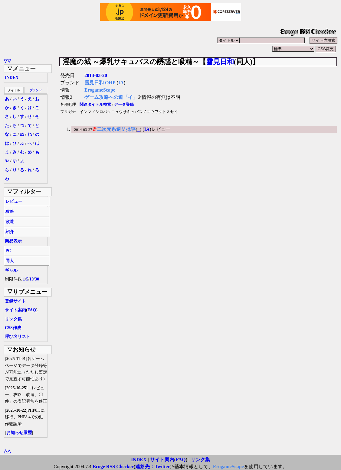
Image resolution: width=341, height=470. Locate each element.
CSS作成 (13, 328)
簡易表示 (13, 241)
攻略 (9, 211)
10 (31, 279)
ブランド (36, 90)
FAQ (32, 310)
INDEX (11, 77)
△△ (7, 451)
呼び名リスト (17, 336)
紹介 (9, 231)
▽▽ (7, 60)
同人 (9, 260)
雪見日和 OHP (100, 82)
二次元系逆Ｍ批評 (116, 129)
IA (121, 82)
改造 (9, 221)
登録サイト (15, 301)
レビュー (13, 201)
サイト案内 (15, 310)
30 (37, 279)
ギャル (11, 270)
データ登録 (124, 104)
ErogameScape (99, 89)
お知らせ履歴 (19, 432)
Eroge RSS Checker (113, 466)
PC (8, 250)
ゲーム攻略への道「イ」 (111, 97)
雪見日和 (220, 62)
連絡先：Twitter (152, 466)
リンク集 (13, 319)
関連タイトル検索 (95, 104)
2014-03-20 (95, 75)
